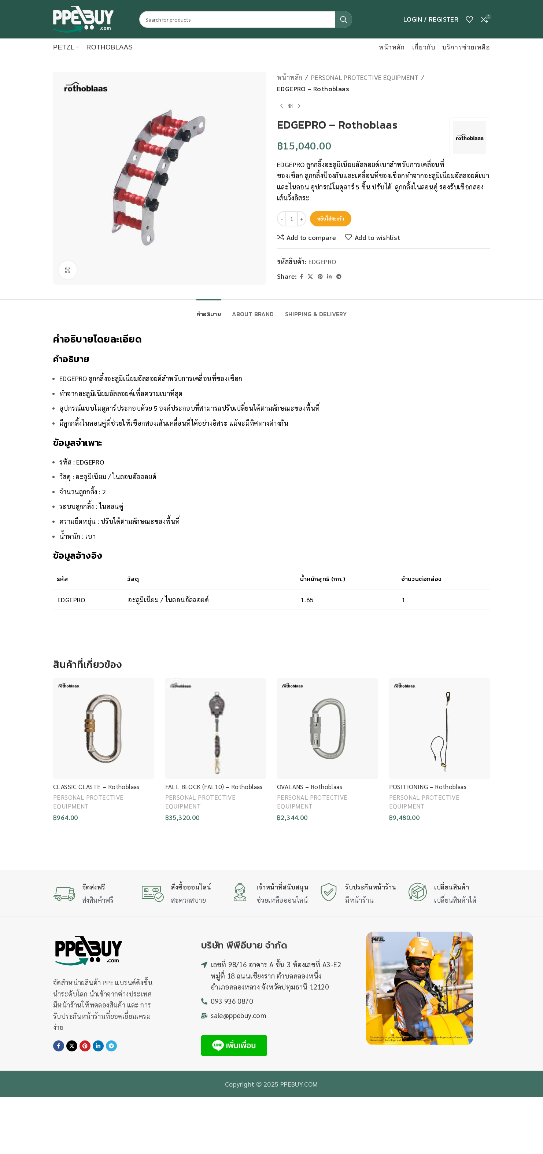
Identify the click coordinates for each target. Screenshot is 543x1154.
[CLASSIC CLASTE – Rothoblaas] (103, 728)
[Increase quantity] (301, 218)
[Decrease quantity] (281, 218)
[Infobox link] (93, 893)
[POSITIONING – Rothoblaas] (439, 728)
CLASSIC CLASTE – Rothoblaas (96, 787)
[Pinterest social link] (320, 276)
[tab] (208, 310)
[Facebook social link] (301, 276)
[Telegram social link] (339, 276)
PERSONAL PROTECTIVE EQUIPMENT (365, 77)
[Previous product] (281, 105)
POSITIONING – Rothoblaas (428, 787)
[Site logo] (83, 18)
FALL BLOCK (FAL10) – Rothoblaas (214, 787)
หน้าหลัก (289, 77)
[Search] (245, 19)
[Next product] (299, 105)
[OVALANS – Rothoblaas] (327, 728)
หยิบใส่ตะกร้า (330, 218)
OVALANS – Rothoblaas (309, 787)
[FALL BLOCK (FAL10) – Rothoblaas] (215, 728)
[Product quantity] (291, 218)
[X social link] (310, 276)
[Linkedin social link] (329, 276)
